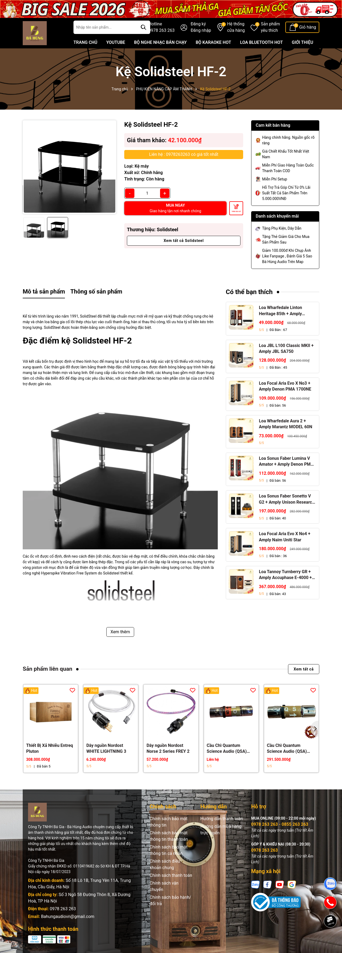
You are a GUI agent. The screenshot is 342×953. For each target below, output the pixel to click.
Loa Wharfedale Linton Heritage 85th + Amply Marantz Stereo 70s (280, 311)
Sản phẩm (270, 27)
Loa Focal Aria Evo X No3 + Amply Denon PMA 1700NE (285, 386)
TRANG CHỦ (85, 42)
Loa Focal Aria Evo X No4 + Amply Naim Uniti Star (284, 536)
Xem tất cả (304, 669)
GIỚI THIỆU (302, 42)
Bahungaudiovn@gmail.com (67, 916)
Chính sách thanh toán (171, 875)
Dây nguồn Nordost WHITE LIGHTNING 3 (106, 748)
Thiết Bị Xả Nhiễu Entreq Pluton (49, 748)
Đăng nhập (201, 30)
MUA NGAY (175, 208)
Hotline (162, 27)
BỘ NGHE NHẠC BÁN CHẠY (160, 42)
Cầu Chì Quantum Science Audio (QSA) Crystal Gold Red (227, 749)
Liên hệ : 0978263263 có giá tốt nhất (183, 154)
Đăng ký (198, 23)
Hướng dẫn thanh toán (221, 818)
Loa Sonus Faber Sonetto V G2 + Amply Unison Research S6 (286, 499)
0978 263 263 (63, 908)
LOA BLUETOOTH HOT (261, 42)
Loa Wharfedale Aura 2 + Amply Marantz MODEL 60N (285, 423)
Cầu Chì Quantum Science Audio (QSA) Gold (287, 749)
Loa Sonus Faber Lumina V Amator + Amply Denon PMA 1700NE (286, 462)
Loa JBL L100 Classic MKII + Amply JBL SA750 (286, 348)
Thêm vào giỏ (236, 211)
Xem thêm (120, 631)
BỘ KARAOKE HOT (213, 42)
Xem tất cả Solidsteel (184, 240)
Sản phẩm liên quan (47, 669)
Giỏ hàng (307, 27)
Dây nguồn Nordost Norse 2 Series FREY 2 (167, 748)
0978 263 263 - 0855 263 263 (279, 824)
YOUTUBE (115, 42)
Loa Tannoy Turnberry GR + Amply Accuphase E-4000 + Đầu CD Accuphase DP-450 (285, 575)
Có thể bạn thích (249, 292)
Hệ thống (236, 27)
